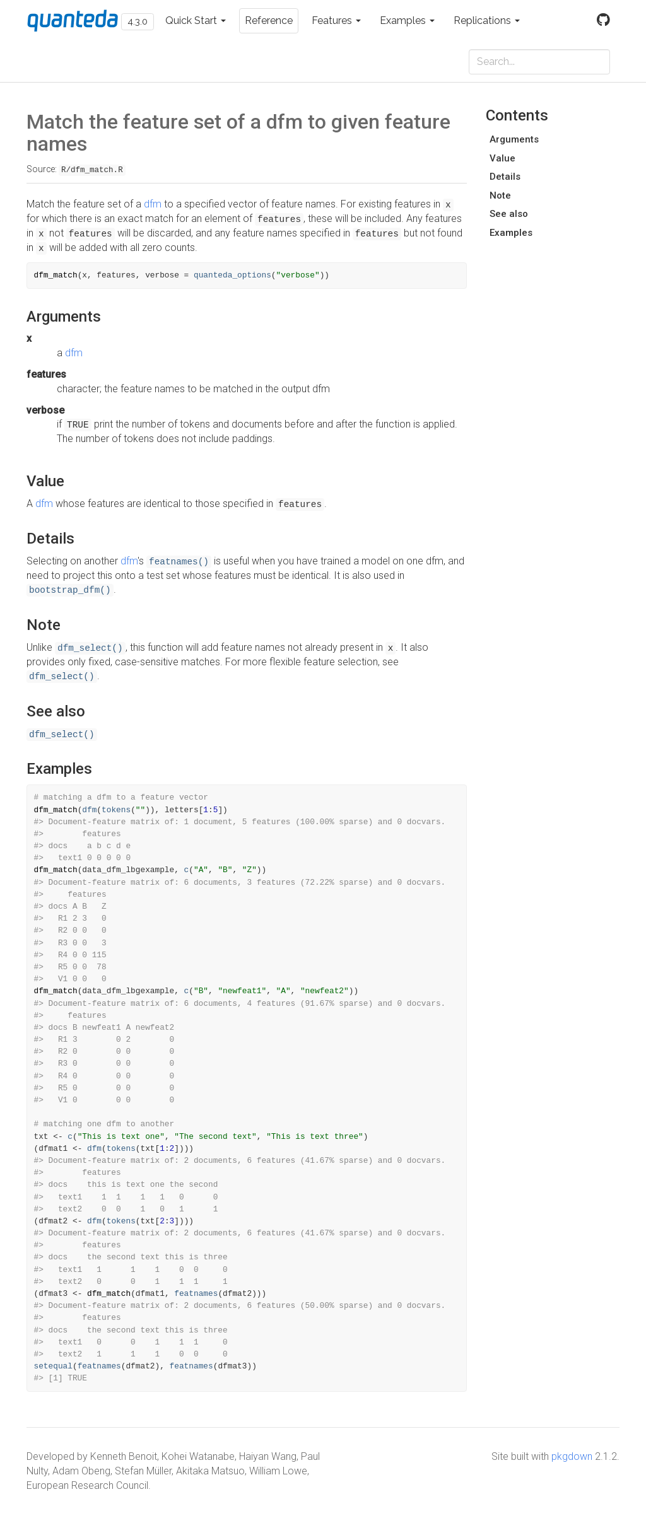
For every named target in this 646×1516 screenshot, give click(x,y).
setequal (53, 1366)
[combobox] (539, 61)
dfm (153, 204)
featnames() (179, 562)
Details (505, 176)
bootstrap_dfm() (70, 590)
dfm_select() (90, 648)
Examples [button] (407, 20)
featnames (196, 1293)
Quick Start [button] (195, 20)
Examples (511, 232)
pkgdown (571, 1456)
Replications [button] (487, 20)
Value (502, 158)
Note (500, 195)
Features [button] (336, 20)
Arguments (514, 139)
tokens (116, 810)
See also (509, 213)
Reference (269, 20)
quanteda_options (232, 275)
